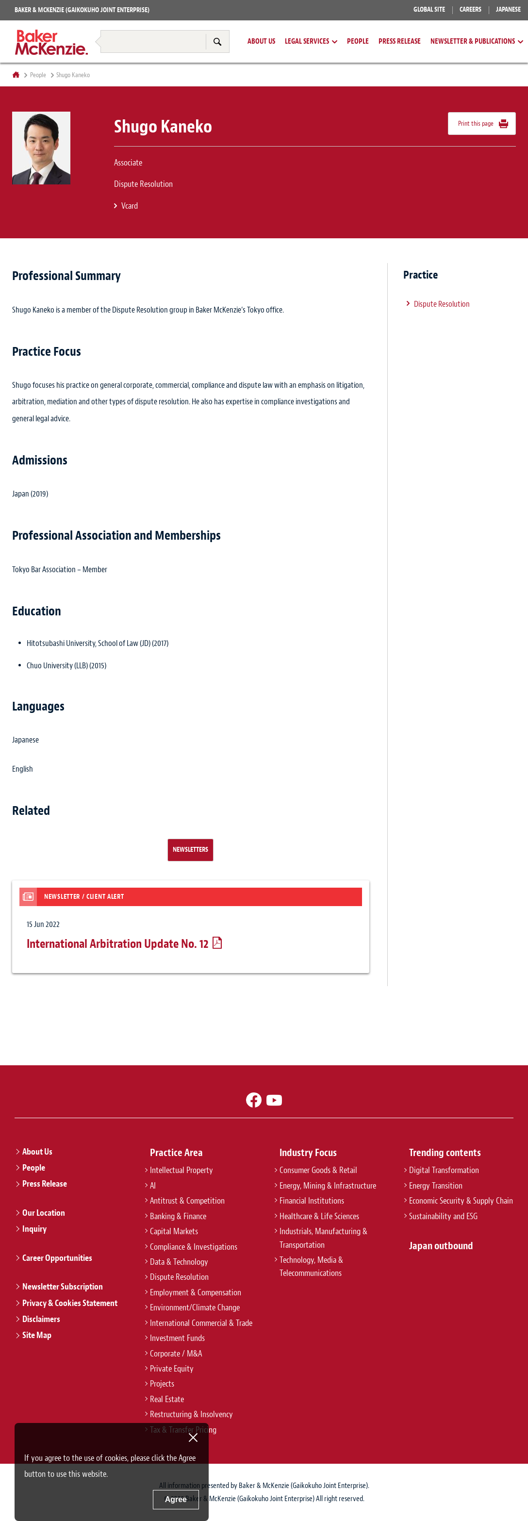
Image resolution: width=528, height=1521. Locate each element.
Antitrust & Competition (187, 1201)
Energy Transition (435, 1185)
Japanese (508, 9)
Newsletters (190, 849)
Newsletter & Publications (472, 42)
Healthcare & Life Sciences (319, 1216)
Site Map (36, 1335)
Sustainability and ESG (443, 1216)
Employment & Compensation (195, 1292)
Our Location (43, 1213)
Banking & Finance (178, 1216)
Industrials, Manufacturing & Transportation (323, 1237)
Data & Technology (179, 1262)
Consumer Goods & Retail (318, 1170)
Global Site (429, 9)
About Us (261, 42)
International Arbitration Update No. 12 (118, 944)
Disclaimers (41, 1319)
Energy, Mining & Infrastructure (328, 1185)
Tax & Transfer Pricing (213, 24)
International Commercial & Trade (201, 1323)
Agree (176, 1499)
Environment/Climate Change (195, 1307)
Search (217, 41)
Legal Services (307, 42)
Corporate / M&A (176, 1353)
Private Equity (172, 1368)
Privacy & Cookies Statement (69, 1303)
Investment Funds (177, 1338)
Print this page (476, 123)
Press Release (400, 42)
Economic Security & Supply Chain (461, 1201)
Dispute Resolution (442, 303)
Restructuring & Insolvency (123, 24)
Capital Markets (174, 1231)
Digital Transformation (444, 1170)
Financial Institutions (312, 1201)
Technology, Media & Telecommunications (311, 1266)
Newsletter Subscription (62, 1286)
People (358, 42)
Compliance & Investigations (193, 1247)
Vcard (129, 206)
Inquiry (34, 1229)
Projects (162, 1383)
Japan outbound (441, 1246)
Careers (470, 9)
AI (153, 1185)
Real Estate (167, 1399)
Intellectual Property (181, 1170)
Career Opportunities (57, 1258)
